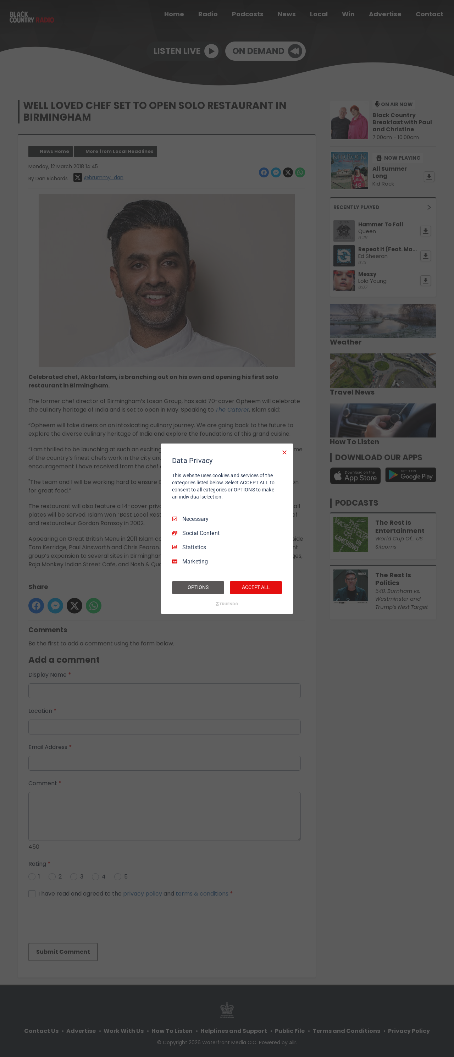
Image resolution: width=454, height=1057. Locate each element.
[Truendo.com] (227, 604)
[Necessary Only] (284, 452)
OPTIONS (198, 587)
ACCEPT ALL (256, 587)
